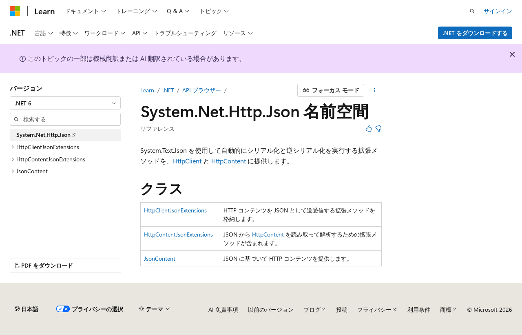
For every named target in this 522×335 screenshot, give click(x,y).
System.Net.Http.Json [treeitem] (43, 134)
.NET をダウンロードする (475, 33)
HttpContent (228, 160)
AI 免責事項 (223, 309)
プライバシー (374, 309)
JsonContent (159, 258)
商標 (445, 309)
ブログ (312, 309)
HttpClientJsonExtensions (175, 210)
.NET (168, 90)
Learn (147, 90)
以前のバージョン (271, 309)
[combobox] (65, 102)
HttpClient (187, 160)
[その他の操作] (374, 90)
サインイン (498, 11)
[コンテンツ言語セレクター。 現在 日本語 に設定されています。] (26, 309)
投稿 (341, 309)
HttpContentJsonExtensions (178, 234)
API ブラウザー (201, 90)
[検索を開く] (472, 11)
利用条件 (418, 309)
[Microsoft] (15, 11)
